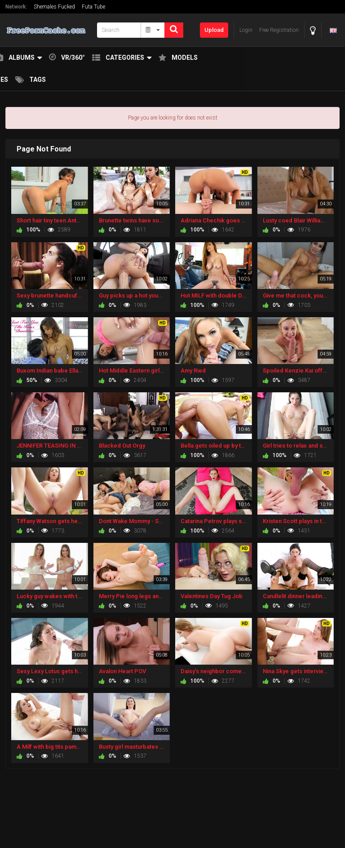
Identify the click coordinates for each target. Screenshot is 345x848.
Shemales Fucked (54, 7)
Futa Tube (93, 7)
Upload (214, 30)
